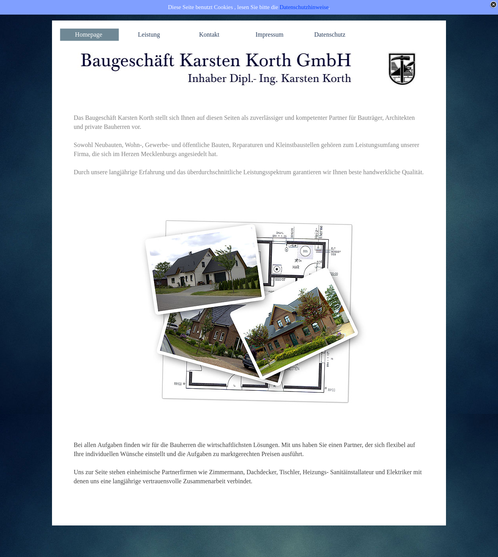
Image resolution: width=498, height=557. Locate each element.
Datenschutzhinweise (304, 7)
